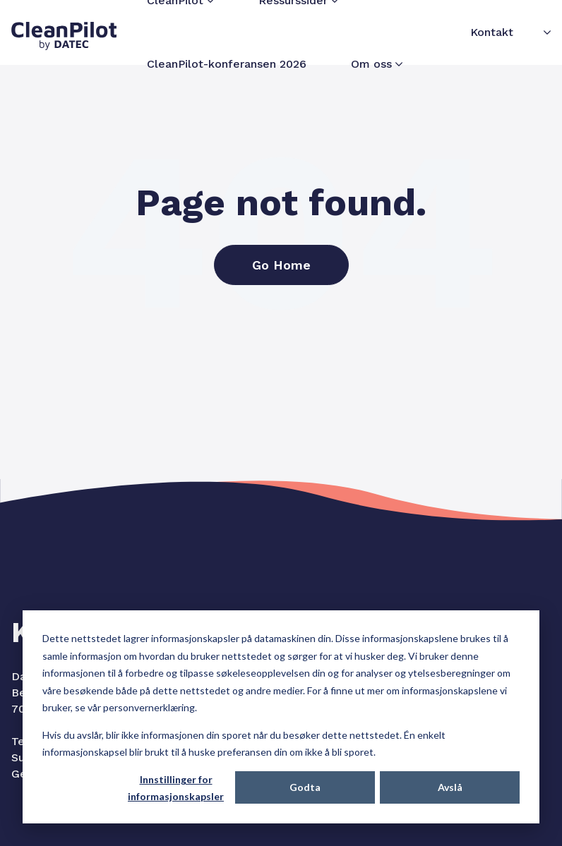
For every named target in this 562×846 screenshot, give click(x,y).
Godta (305, 787)
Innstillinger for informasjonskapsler (176, 788)
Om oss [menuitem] (371, 64)
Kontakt (491, 32)
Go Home (281, 265)
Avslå (450, 787)
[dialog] (281, 716)
